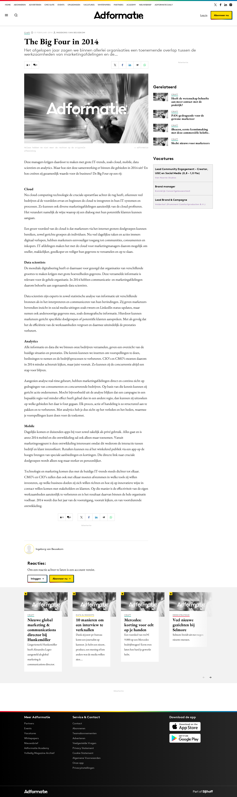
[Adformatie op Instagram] (230, 4)
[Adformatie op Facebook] (220, 4)
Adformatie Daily (164, 4)
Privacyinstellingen (83, 767)
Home (8, 4)
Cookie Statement (83, 753)
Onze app (78, 762)
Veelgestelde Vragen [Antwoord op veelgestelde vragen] (84, 743)
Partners (118, 4)
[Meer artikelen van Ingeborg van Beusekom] (86, 549)
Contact (77, 723)
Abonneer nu (221, 15)
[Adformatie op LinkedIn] (225, 4)
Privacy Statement (83, 748)
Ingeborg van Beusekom (70, 32)
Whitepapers (104, 4)
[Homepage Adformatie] (118, 15)
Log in (203, 15)
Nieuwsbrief (145, 4)
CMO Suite (49, 4)
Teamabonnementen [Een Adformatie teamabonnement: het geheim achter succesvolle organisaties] (85, 733)
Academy (131, 4)
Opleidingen (74, 4)
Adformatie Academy (36, 748)
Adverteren (35, 4)
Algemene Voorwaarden (87, 757)
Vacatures (88, 4)
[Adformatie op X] (215, 4)
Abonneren (20, 4)
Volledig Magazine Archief (39, 753)
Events (61, 4)
